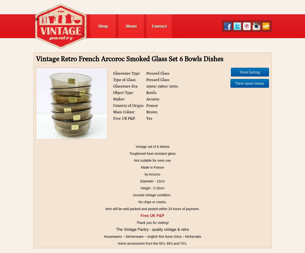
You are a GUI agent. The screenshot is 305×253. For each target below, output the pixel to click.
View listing (250, 72)
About (131, 26)
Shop (103, 26)
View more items (249, 83)
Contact (159, 26)
